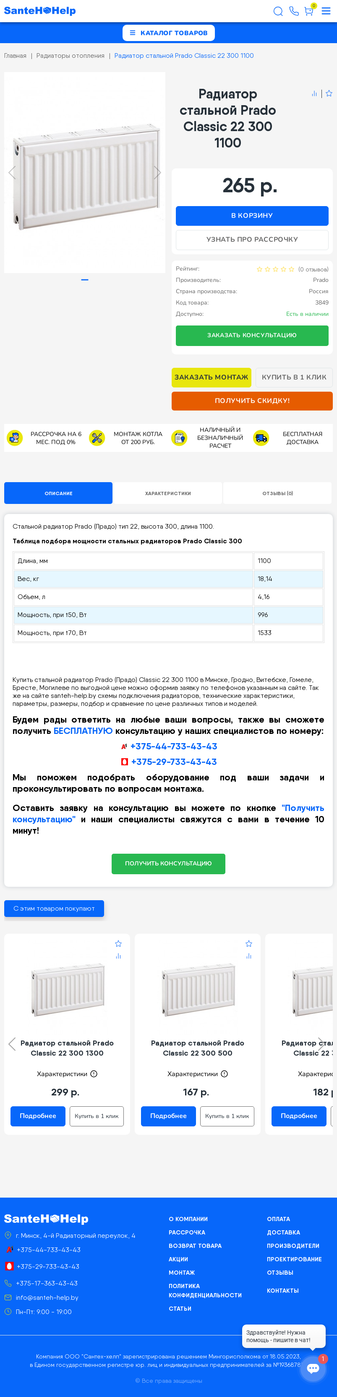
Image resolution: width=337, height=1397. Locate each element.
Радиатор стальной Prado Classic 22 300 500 (197, 1048)
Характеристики (168, 493)
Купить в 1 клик (294, 377)
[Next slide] (157, 172)
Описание (58, 493)
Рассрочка (187, 1232)
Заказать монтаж (211, 377)
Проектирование (294, 1259)
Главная (15, 55)
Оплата (278, 1219)
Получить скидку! (252, 400)
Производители (293, 1246)
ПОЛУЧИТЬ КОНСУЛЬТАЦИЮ (168, 864)
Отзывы (280, 1272)
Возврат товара (195, 1246)
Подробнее (38, 1116)
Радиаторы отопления (70, 55)
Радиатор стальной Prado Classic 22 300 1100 (184, 55)
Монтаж (182, 1272)
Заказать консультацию (252, 335)
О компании (188, 1219)
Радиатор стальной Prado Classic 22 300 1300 (67, 1048)
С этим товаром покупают (54, 908)
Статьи (180, 1308)
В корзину (252, 215)
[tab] (85, 280)
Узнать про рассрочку (252, 239)
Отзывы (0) (277, 493)
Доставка (283, 1232)
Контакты (283, 1290)
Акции (178, 1259)
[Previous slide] (12, 172)
